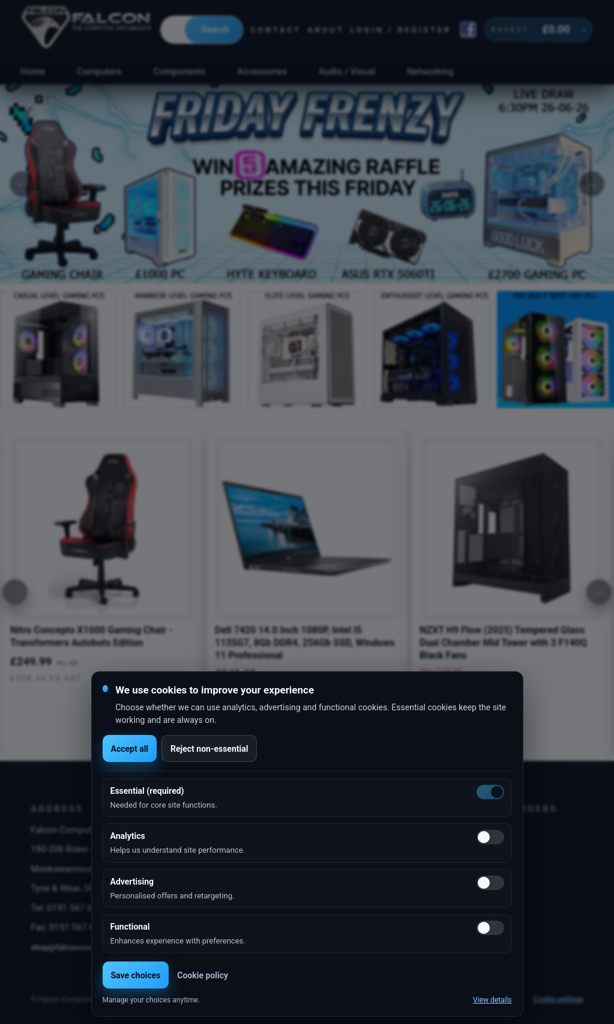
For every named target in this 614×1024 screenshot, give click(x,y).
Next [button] (591, 184)
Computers (99, 71)
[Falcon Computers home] (87, 29)
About (325, 29)
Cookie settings (558, 999)
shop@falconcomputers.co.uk (85, 947)
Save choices (136, 975)
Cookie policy (202, 975)
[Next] (599, 592)
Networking (430, 71)
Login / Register (401, 29)
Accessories (262, 71)
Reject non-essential (209, 749)
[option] (307, 184)
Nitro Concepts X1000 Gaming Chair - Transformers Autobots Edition (91, 636)
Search (215, 29)
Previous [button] (22, 184)
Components (180, 71)
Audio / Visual (347, 71)
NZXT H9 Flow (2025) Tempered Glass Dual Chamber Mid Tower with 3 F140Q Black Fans (503, 642)
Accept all (130, 749)
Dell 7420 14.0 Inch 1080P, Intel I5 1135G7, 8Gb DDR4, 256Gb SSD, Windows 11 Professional (305, 642)
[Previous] (15, 592)
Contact (275, 29)
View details (492, 1000)
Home (32, 71)
